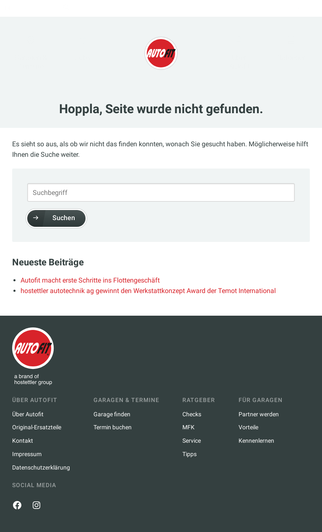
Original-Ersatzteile (36, 427)
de (15, 8)
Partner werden (259, 414)
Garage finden (111, 414)
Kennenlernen (256, 440)
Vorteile (248, 427)
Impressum (27, 454)
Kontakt (22, 440)
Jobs (86, 48)
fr (30, 8)
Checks (191, 414)
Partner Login (292, 8)
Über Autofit (235, 53)
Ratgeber (285, 48)
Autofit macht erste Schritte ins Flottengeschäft (90, 280)
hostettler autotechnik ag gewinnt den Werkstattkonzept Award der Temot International (148, 291)
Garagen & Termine (36, 53)
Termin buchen (112, 427)
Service (191, 440)
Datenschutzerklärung (41, 467)
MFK (188, 427)
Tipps (189, 454)
